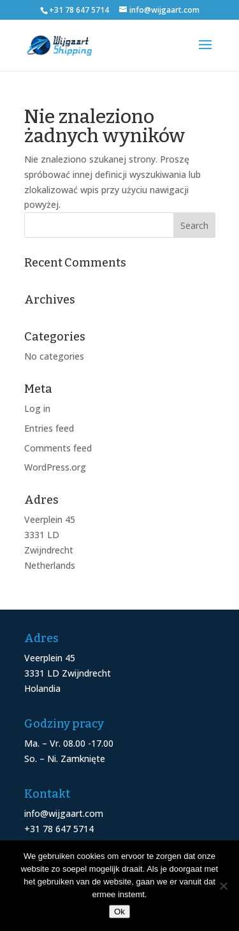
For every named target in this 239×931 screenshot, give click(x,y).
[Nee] (223, 885)
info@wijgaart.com (63, 813)
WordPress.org (55, 467)
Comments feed (58, 448)
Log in (37, 408)
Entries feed (49, 428)
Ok (119, 911)
